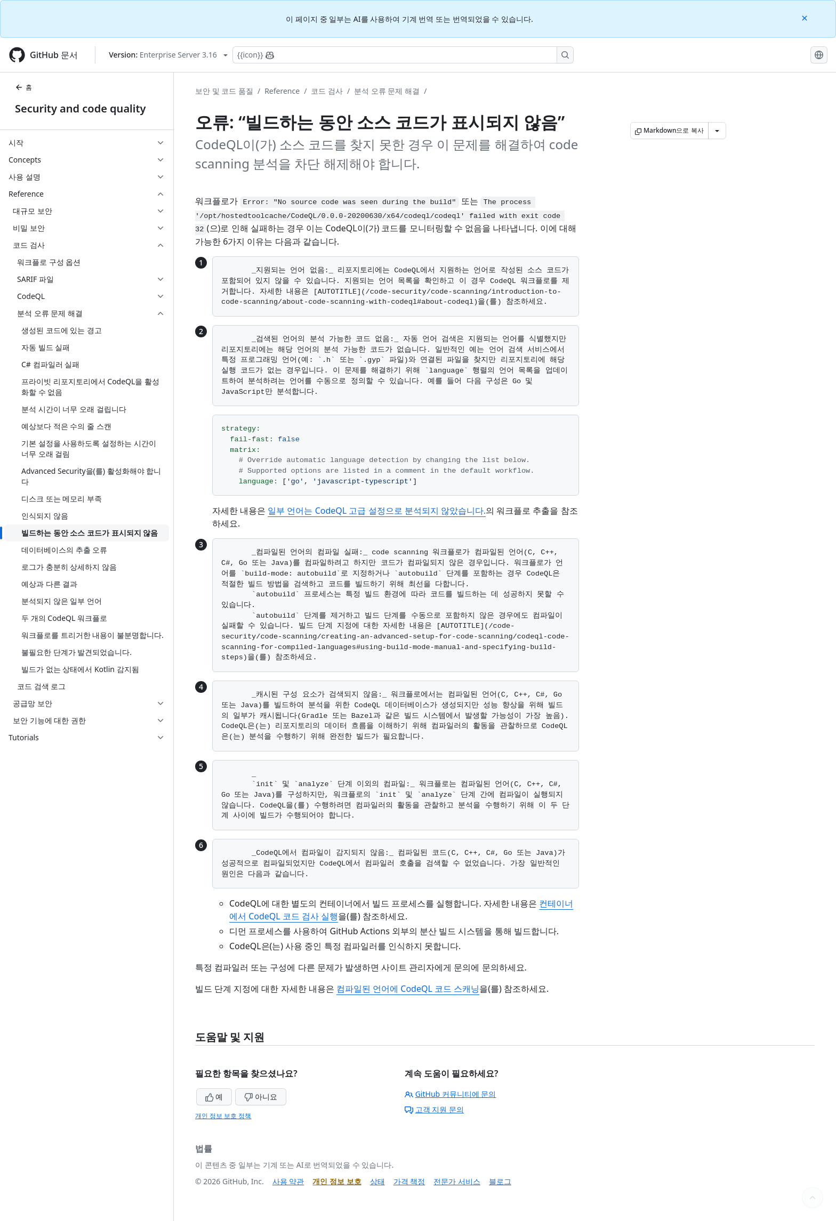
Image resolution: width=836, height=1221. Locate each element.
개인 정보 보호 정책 (223, 1115)
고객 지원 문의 (434, 1109)
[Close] (805, 17)
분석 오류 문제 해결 (387, 91)
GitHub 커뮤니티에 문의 (450, 1094)
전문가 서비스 (456, 1181)
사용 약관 (288, 1181)
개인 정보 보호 (336, 1181)
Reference (282, 91)
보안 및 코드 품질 (224, 91)
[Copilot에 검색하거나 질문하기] (403, 54)
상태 (377, 1181)
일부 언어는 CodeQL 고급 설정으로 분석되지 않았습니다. (377, 510)
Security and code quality (80, 108)
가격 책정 (409, 1181)
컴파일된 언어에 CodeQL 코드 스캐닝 (407, 988)
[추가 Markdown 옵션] (717, 130)
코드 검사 (327, 91)
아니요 (260, 1096)
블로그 (500, 1181)
